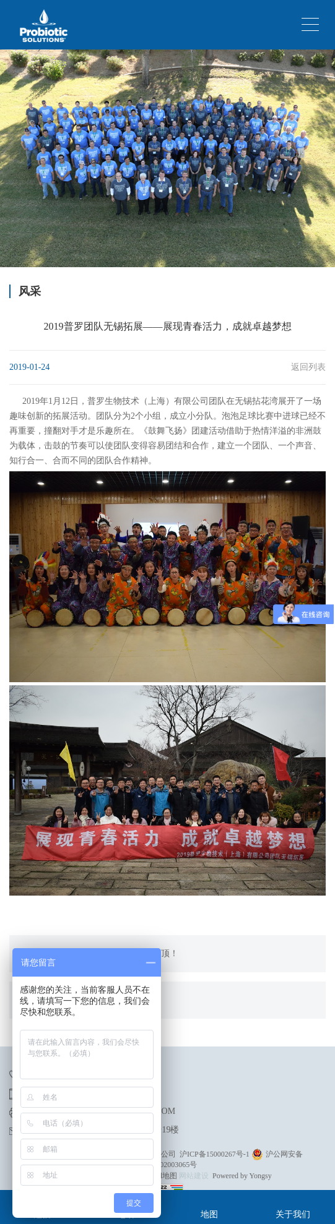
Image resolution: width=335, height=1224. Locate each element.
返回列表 (308, 367)
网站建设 (194, 1175)
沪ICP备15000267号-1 (215, 1154)
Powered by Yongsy (242, 1175)
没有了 (44, 999)
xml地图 (163, 1175)
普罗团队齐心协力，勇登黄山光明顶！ (104, 953)
